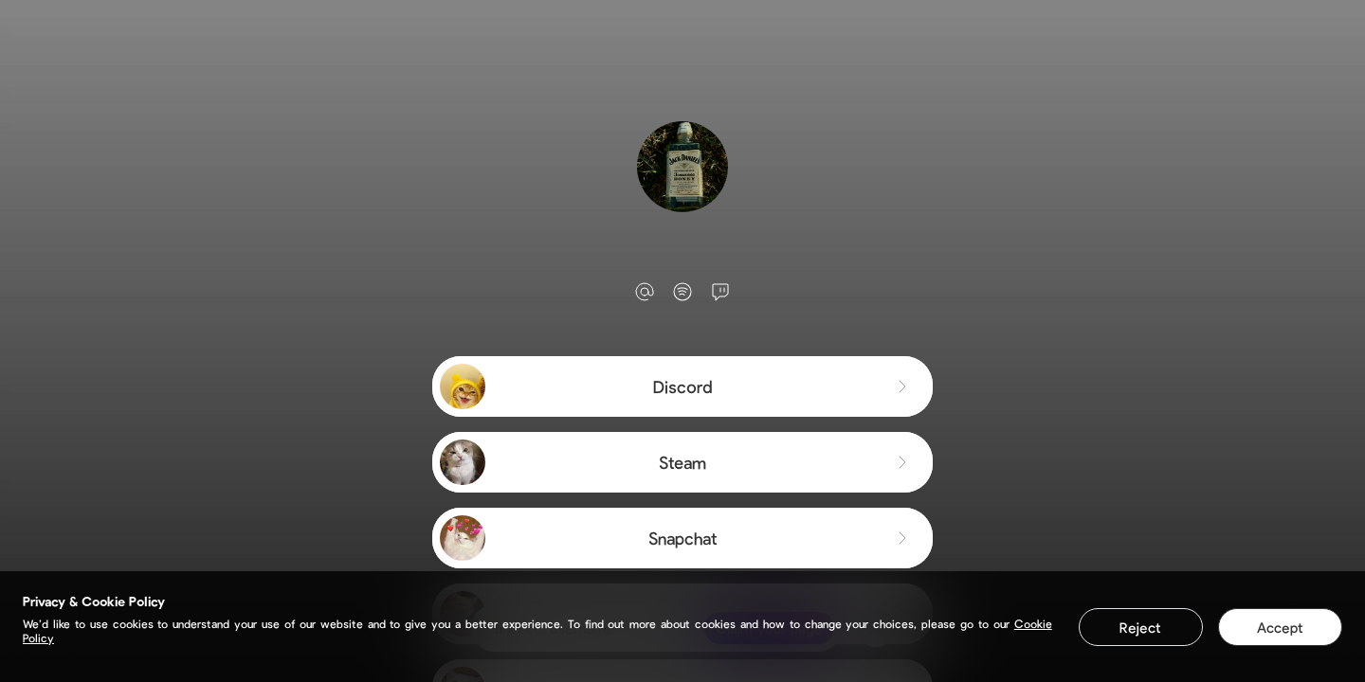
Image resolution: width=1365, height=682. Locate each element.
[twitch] (720, 291)
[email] (644, 291)
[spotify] (682, 291)
